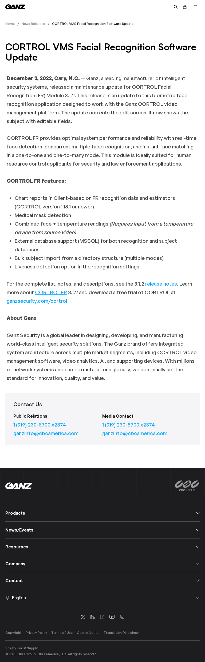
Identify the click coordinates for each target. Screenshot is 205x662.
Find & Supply (27, 648)
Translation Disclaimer (121, 632)
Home (10, 24)
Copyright (13, 632)
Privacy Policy (36, 632)
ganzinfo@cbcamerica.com (45, 433)
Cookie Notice (88, 632)
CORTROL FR (51, 292)
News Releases (33, 24)
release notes (161, 283)
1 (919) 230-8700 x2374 (39, 424)
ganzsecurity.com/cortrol (37, 301)
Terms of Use (62, 632)
